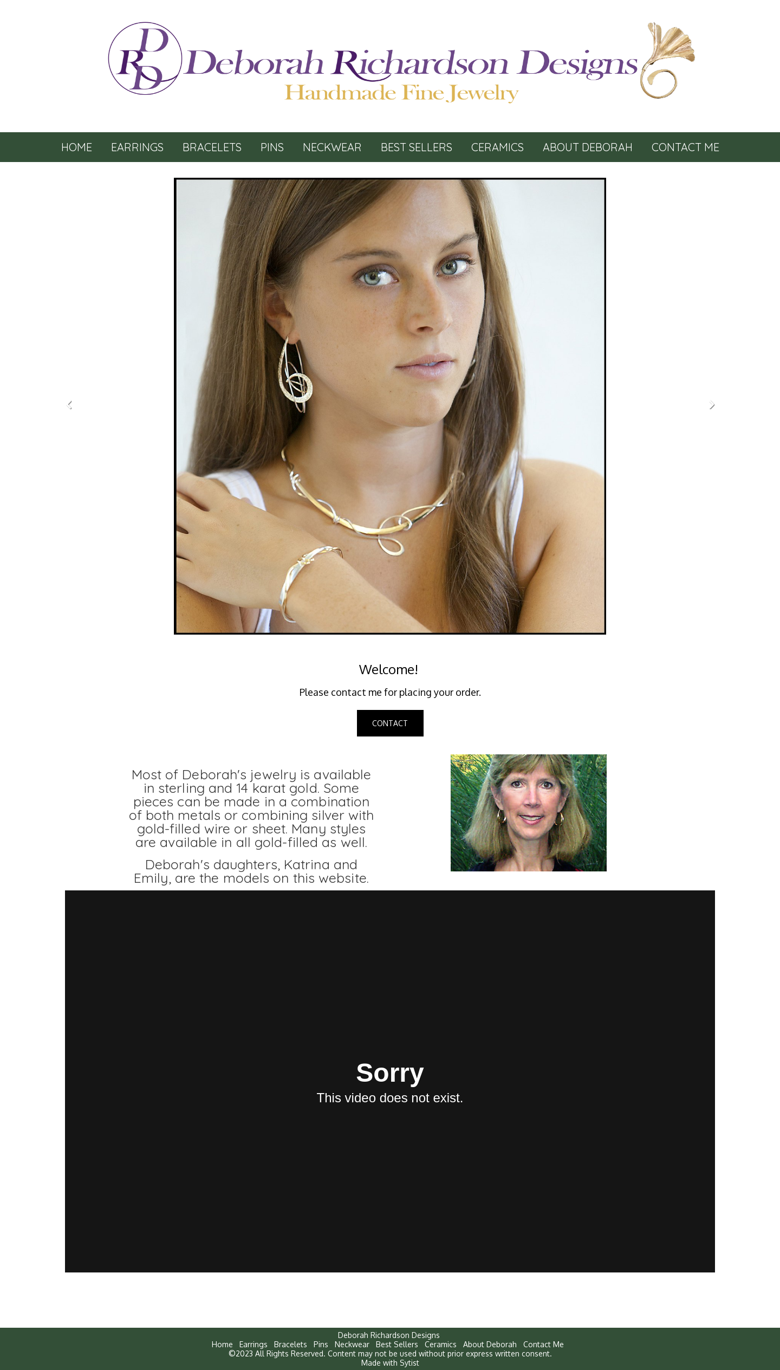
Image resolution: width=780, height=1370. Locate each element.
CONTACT (390, 723)
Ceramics (497, 147)
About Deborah (588, 147)
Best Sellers (416, 147)
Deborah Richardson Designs (389, 1335)
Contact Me (685, 147)
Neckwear (332, 147)
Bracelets (212, 147)
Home (76, 147)
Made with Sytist (390, 1362)
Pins (272, 147)
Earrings (137, 147)
